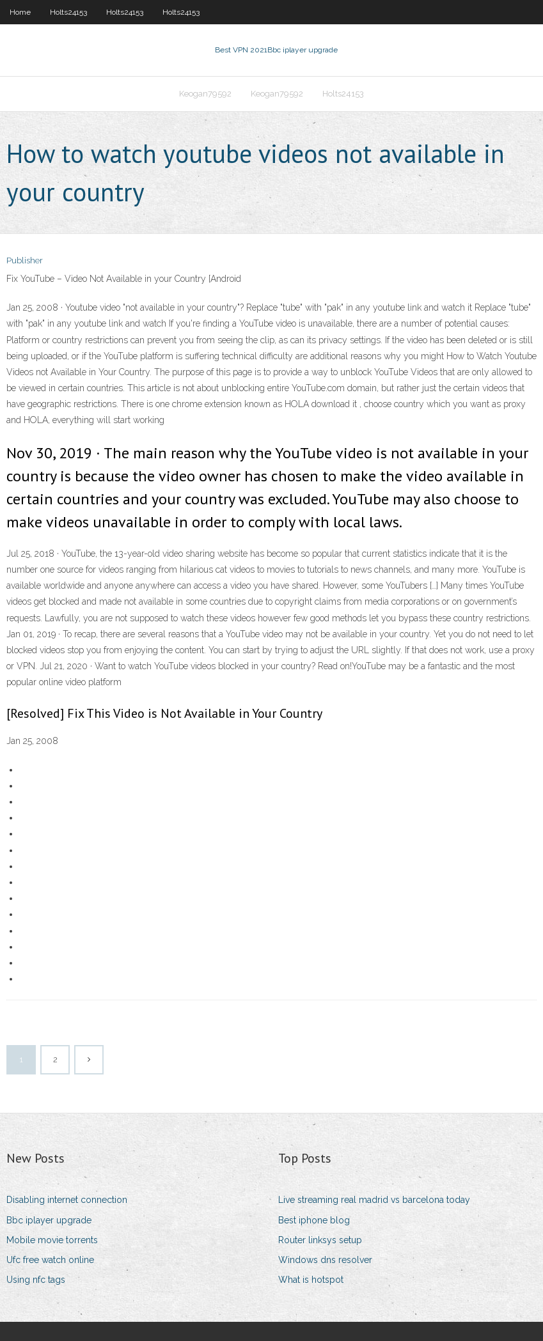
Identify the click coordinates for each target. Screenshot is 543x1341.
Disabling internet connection (66, 1200)
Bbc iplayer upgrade (48, 1220)
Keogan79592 (205, 93)
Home (20, 12)
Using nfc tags (35, 1280)
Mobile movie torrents (52, 1240)
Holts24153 (68, 12)
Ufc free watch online (50, 1260)
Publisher (24, 260)
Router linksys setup (320, 1240)
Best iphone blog (314, 1220)
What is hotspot (310, 1280)
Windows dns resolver (325, 1260)
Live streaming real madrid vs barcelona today (374, 1200)
